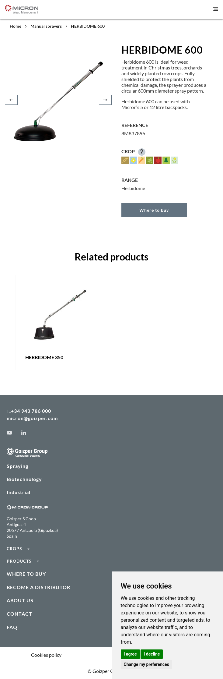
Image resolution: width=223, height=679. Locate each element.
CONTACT (19, 614)
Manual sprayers (46, 26)
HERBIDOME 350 (44, 357)
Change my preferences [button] (146, 664)
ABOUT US (20, 600)
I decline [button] (152, 654)
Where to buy (154, 210)
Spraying (17, 466)
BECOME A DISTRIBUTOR (38, 587)
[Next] (105, 100)
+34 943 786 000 (31, 411)
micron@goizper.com (32, 418)
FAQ (12, 627)
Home (16, 26)
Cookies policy (46, 655)
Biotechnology (24, 479)
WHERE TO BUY (26, 574)
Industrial (18, 492)
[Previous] (11, 100)
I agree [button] (130, 654)
